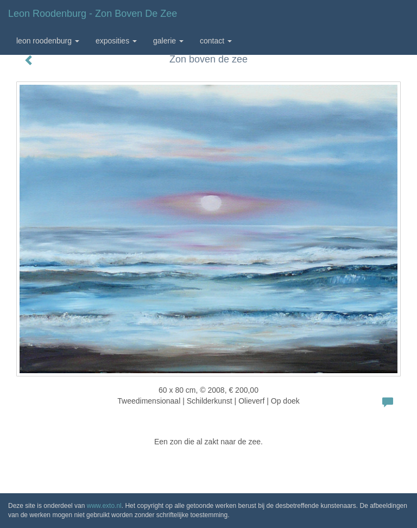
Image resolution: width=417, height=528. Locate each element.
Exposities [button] (116, 40)
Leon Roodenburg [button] (47, 40)
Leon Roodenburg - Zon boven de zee (92, 13)
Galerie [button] (168, 40)
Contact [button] (216, 40)
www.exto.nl (104, 506)
